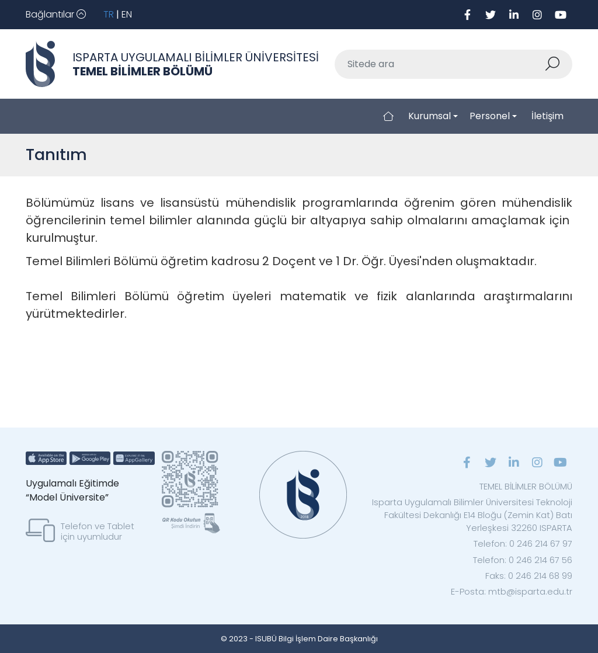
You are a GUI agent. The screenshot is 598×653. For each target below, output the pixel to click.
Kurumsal (429, 116)
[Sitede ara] (439, 64)
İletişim (547, 116)
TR (108, 14)
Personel (490, 116)
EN (126, 14)
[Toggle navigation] (56, 15)
